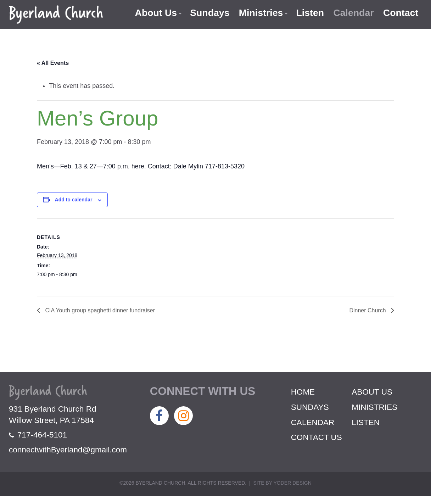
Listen (309, 12)
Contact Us (316, 437)
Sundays (207, 12)
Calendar (353, 12)
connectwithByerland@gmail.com (68, 449)
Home (303, 392)
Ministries (259, 12)
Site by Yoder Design (282, 483)
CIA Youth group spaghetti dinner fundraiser (99, 310)
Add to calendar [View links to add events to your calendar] (74, 199)
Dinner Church (368, 310)
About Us (153, 12)
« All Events (53, 63)
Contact (401, 12)
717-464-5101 (38, 434)
